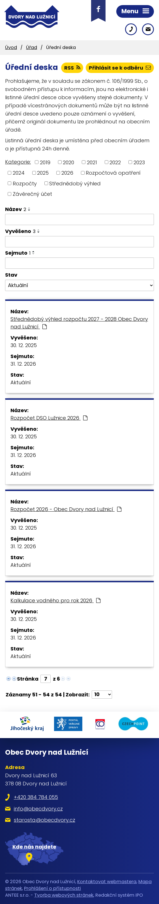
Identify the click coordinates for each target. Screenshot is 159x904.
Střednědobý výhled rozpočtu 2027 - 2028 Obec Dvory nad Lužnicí (79, 323)
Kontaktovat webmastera (106, 881)
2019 (45, 162)
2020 (68, 162)
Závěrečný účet (32, 193)
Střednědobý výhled (75, 183)
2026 (67, 172)
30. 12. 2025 (23, 345)
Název (15, 209)
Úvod (11, 47)
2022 (115, 162)
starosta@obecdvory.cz (44, 819)
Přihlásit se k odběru (120, 67)
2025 (43, 172)
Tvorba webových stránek (63, 895)
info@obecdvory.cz (38, 808)
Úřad (31, 47)
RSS (72, 67)
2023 (139, 162)
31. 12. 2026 (23, 363)
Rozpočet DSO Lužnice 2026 (48, 417)
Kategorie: (18, 161)
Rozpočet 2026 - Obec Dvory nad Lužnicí (65, 509)
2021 (92, 162)
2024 (19, 172)
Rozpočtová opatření (113, 172)
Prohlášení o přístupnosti (52, 888)
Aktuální (20, 382)
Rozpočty (25, 183)
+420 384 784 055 (36, 797)
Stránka (27, 678)
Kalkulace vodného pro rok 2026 (55, 600)
